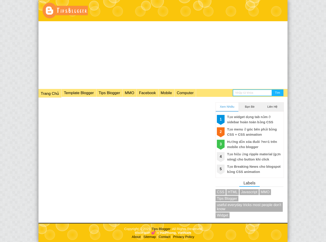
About (136, 237)
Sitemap (149, 237)
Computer (185, 93)
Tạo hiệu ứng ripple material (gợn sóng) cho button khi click (254, 156)
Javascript (249, 192)
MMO (129, 93)
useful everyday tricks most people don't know (249, 207)
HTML (233, 192)
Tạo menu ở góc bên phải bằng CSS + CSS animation (252, 131)
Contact (164, 237)
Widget (222, 215)
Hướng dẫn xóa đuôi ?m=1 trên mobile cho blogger (252, 144)
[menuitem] (117, 93)
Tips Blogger (109, 93)
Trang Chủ (50, 93)
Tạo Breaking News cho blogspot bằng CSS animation (253, 169)
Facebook (147, 93)
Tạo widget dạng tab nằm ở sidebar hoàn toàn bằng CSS (250, 119)
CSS (220, 192)
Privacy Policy (183, 237)
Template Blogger (79, 93)
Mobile (166, 93)
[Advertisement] (163, 55)
